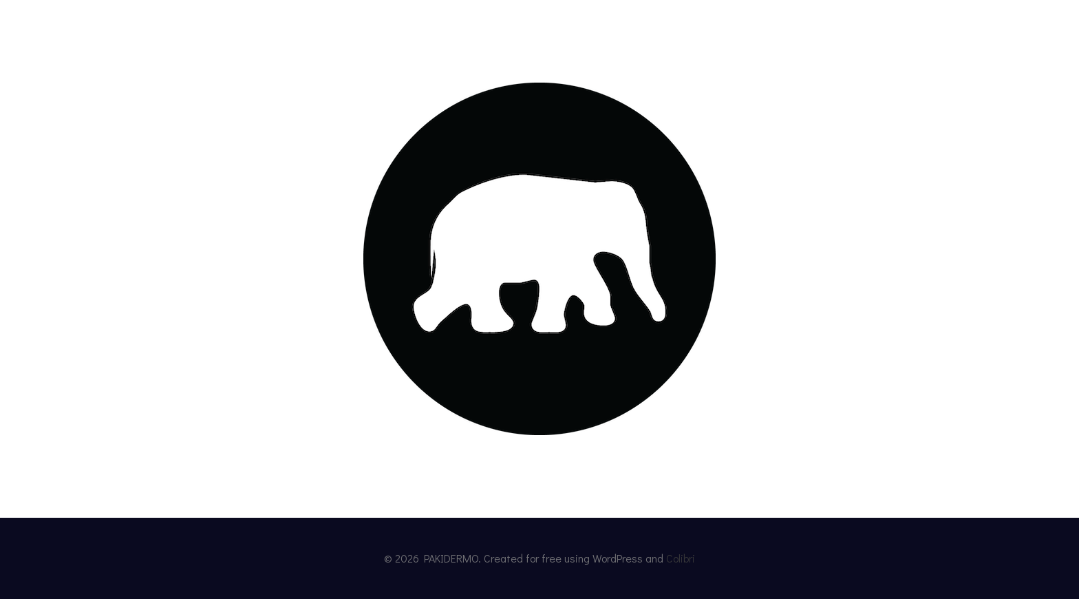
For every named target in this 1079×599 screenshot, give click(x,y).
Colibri (680, 558)
